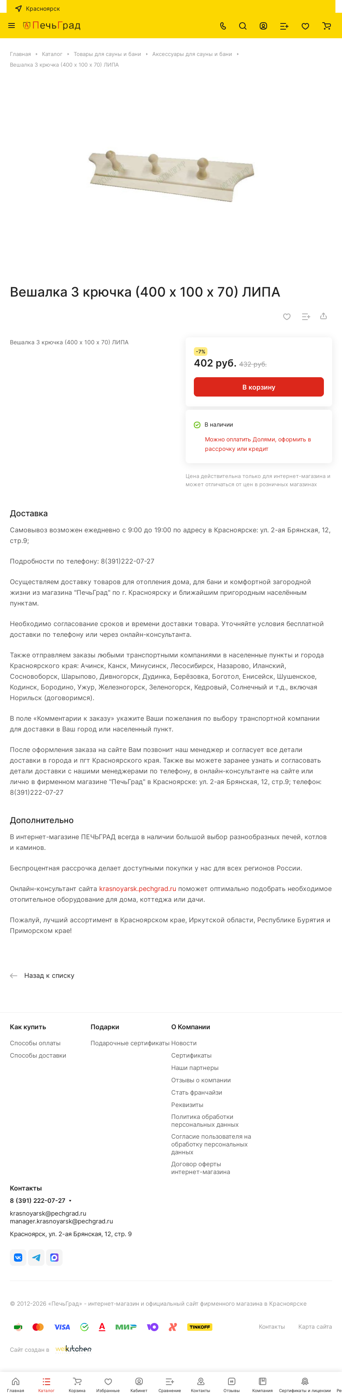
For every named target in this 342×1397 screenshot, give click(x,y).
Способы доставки (38, 1055)
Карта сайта (315, 1326)
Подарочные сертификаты (130, 1043)
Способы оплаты (35, 1043)
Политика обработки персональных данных (205, 1120)
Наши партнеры (195, 1068)
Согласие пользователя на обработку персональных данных (211, 1144)
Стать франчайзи (196, 1092)
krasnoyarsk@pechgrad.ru (48, 1213)
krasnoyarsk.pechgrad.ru (137, 888)
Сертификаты (191, 1055)
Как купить (28, 1027)
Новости (184, 1043)
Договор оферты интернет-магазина (200, 1168)
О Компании (190, 1027)
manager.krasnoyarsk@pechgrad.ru (61, 1221)
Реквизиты (187, 1105)
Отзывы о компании (201, 1080)
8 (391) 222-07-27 (37, 1200)
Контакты (272, 1326)
